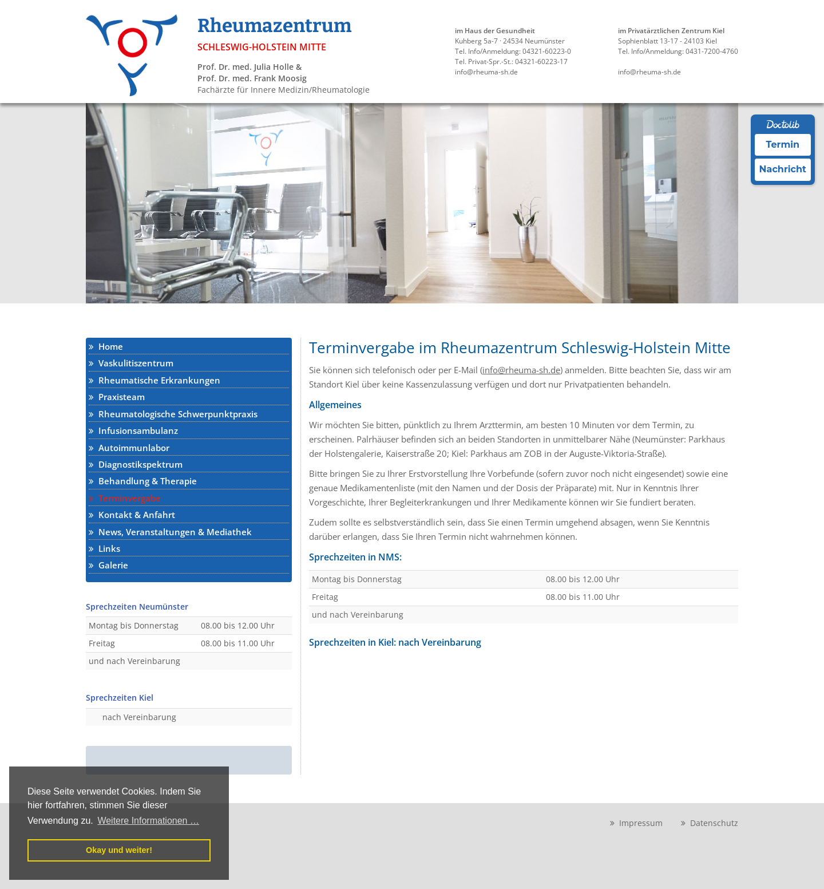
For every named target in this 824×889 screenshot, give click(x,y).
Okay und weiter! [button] (119, 850)
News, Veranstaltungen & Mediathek (170, 532)
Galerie (108, 565)
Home (106, 346)
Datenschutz (709, 822)
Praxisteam (117, 396)
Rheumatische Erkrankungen (154, 380)
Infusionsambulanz (133, 430)
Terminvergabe (125, 498)
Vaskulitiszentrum (131, 363)
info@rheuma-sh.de (521, 370)
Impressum (636, 822)
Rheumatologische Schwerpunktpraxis (173, 414)
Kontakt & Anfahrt (132, 514)
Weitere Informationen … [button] (148, 820)
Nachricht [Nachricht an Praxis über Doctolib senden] (782, 169)
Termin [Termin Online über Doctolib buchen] (783, 144)
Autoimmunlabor (129, 447)
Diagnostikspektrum (136, 464)
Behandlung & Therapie (143, 481)
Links (104, 548)
